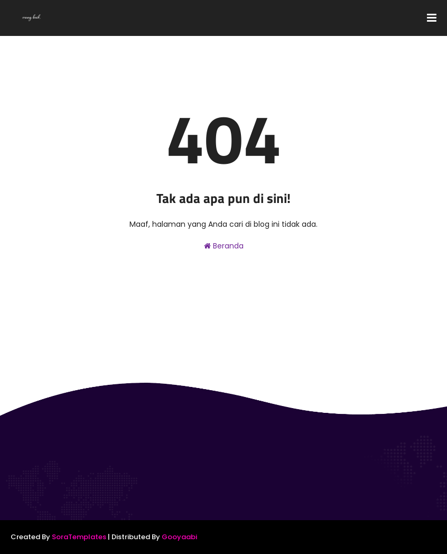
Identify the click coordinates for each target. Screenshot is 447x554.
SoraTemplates (79, 537)
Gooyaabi (179, 537)
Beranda (224, 246)
